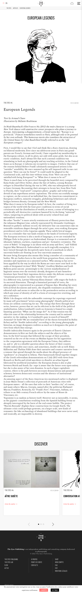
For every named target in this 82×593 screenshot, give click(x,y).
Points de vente (36, 558)
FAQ (56, 561)
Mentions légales (61, 567)
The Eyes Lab (8, 558)
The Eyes (9, 8)
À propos (34, 555)
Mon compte (59, 558)
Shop (56, 555)
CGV (56, 564)
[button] (39, 520)
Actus (6, 564)
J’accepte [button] (44, 590)
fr (3, 3)
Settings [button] (55, 590)
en (6, 3)
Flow (6, 561)
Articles (15, 8)
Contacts (34, 561)
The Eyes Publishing (11, 555)
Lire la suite (12, 500)
